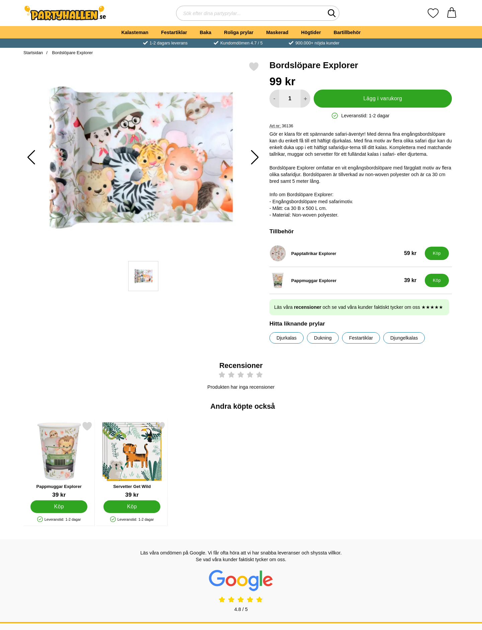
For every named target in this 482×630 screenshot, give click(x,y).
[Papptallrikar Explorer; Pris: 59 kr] (345, 253)
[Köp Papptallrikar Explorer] (437, 253)
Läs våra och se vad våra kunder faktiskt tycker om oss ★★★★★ (358, 307)
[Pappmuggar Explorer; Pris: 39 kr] (345, 280)
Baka (205, 32)
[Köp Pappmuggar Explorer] (437, 280)
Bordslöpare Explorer (72, 52)
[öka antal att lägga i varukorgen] (305, 99)
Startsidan (33, 52)
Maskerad (277, 32)
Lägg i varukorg (382, 98)
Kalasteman (134, 32)
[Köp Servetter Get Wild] (131, 506)
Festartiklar (174, 32)
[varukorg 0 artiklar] (452, 13)
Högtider (311, 32)
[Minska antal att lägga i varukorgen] (274, 99)
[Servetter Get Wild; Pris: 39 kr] (132, 459)
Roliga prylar (238, 32)
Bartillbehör (347, 32)
